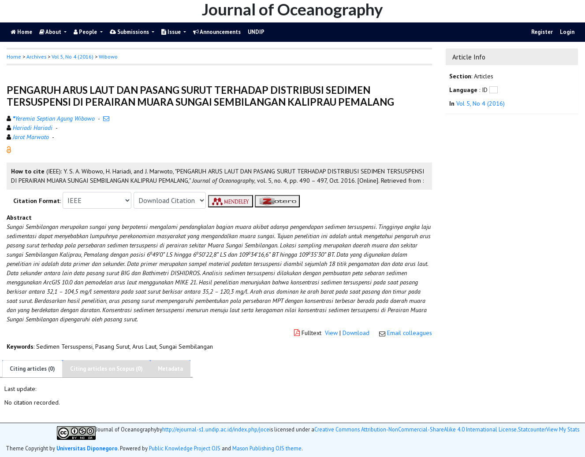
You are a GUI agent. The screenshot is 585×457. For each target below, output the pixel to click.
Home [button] (14, 56)
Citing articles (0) (32, 368)
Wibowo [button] (108, 56)
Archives (36, 56)
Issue (171, 32)
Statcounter (532, 429)
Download (356, 333)
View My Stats (562, 429)
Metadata (170, 368)
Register (542, 32)
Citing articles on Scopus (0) (106, 368)
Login (567, 32)
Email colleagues (409, 333)
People (86, 32)
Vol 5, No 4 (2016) (72, 56)
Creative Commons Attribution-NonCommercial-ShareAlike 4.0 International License (415, 429)
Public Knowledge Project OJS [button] (184, 448)
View (331, 333)
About (51, 32)
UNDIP (256, 32)
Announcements (217, 32)
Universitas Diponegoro (87, 448)
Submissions (130, 32)
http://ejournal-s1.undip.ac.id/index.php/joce (215, 429)
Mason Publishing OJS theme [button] (267, 448)
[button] (9, 149)
